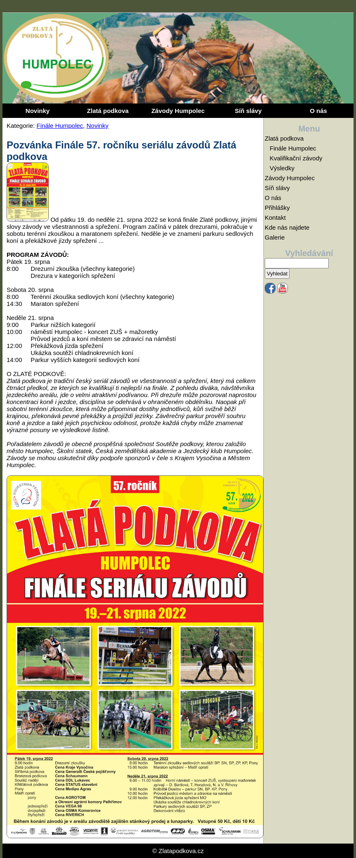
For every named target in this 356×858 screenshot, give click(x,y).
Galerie (275, 237)
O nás (318, 110)
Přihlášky (277, 207)
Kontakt (275, 217)
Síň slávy (248, 110)
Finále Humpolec (60, 125)
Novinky (38, 110)
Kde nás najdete (287, 227)
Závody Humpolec (177, 110)
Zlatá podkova (108, 110)
